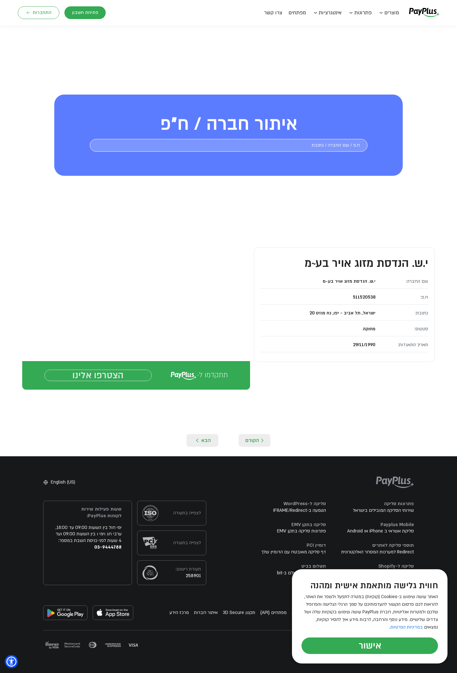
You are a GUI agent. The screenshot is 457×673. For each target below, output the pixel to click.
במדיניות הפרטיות (406, 627)
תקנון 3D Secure (239, 616)
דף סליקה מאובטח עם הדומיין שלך (293, 555)
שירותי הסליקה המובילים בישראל (383, 514)
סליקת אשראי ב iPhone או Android (380, 534)
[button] (11, 662)
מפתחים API (273, 616)
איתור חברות (206, 616)
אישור (370, 646)
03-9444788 (108, 550)
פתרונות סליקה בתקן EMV (301, 534)
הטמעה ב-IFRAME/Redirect (299, 514)
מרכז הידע (179, 616)
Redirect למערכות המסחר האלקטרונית (377, 555)
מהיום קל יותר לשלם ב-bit (301, 576)
